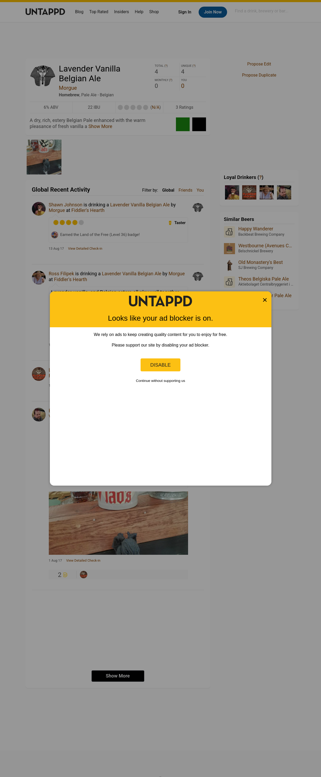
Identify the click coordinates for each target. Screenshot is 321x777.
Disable (160, 365)
